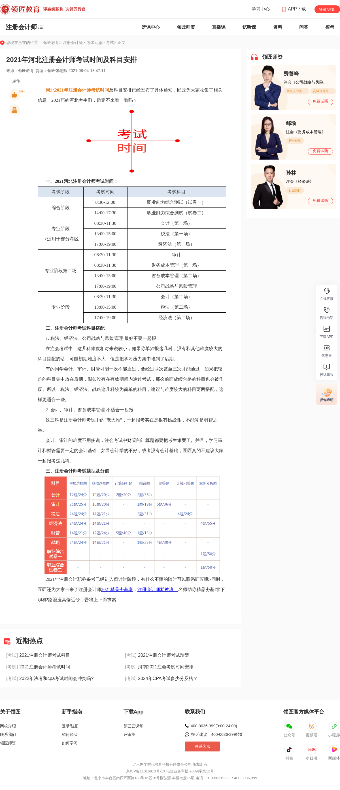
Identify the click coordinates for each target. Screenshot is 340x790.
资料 (277, 27)
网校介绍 (8, 726)
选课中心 (151, 27)
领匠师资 (186, 27)
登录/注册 (327, 9)
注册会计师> (74, 42)
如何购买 (70, 734)
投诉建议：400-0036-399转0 (216, 734)
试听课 (249, 27)
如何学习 (70, 743)
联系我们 (8, 734)
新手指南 (72, 712)
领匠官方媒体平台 (303, 712)
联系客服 (203, 746)
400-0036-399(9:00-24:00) (214, 726)
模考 (329, 27)
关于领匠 (10, 712)
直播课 (219, 27)
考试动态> (96, 42)
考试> (111, 42)
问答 (303, 27)
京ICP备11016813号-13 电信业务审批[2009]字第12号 (170, 771)
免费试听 (320, 101)
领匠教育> (52, 42)
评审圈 (129, 734)
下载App (134, 712)
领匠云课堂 (133, 726)
